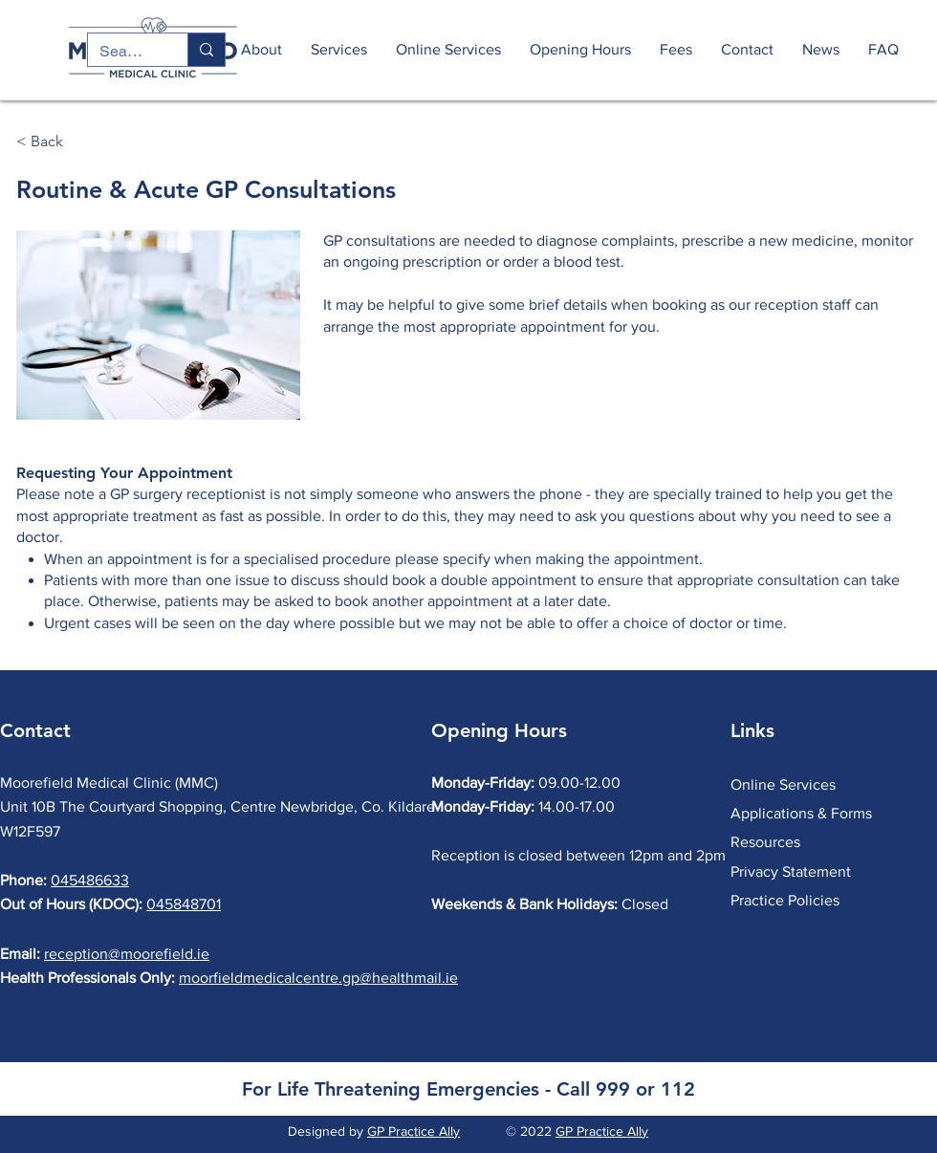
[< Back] (79, 141)
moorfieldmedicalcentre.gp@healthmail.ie (318, 977)
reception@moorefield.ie (126, 954)
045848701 (183, 904)
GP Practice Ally (413, 1131)
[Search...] (123, 51)
